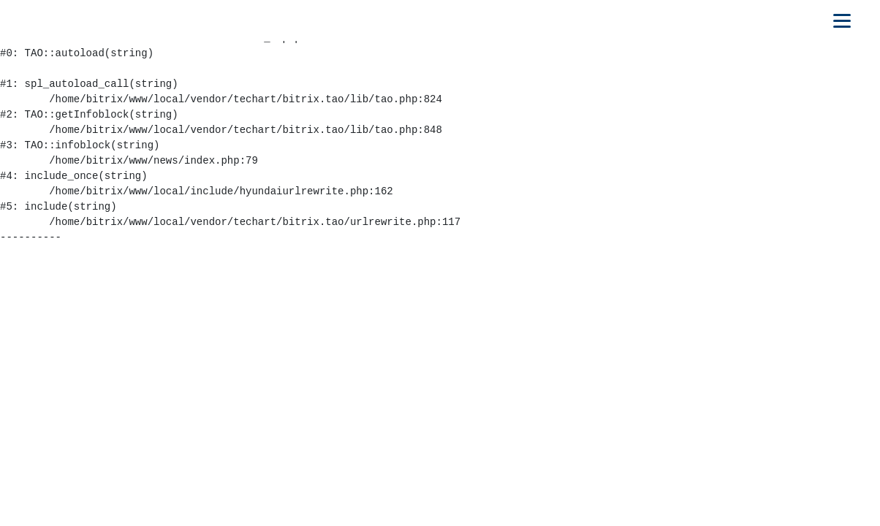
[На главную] (78, 21)
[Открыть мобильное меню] (842, 20)
